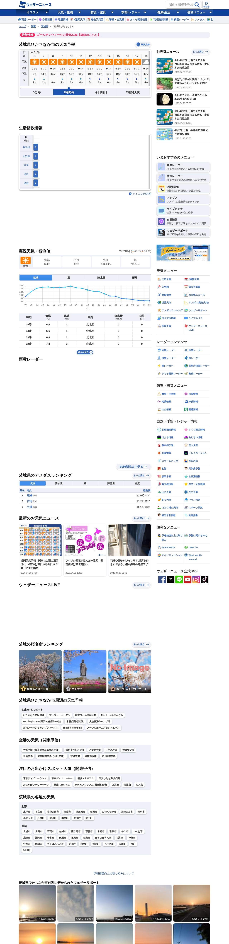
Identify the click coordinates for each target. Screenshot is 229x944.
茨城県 (44, 26)
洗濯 (26, 183)
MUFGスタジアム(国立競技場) (91, 784)
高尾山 (127, 784)
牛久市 (124, 831)
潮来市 (38, 837)
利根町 (26, 850)
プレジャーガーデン (59, 715)
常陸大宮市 (127, 811)
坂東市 (74, 837)
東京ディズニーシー (62, 778)
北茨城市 (80, 811)
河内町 (95, 844)
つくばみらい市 (55, 844)
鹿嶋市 (26, 837)
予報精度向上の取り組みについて (114, 873)
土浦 (29, 507)
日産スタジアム (62, 784)
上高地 (115, 784)
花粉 (26, 174)
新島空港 (28, 756)
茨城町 (41, 818)
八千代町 (109, 844)
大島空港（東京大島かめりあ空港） (41, 750)
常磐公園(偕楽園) (75, 721)
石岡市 (50, 831)
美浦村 (72, 844)
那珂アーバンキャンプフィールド (40, 727)
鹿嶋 (29, 495)
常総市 (101, 831)
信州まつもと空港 (74, 750)
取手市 (112, 831)
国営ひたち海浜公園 (85, 715)
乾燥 (26, 165)
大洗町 (53, 818)
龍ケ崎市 (76, 831)
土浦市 (26, 831)
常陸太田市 (53, 811)
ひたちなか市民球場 (33, 715)
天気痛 (26, 156)
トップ (22, 26)
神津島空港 (128, 750)
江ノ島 (139, 784)
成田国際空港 (108, 756)
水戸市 (26, 811)
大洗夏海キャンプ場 (99, 721)
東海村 (77, 818)
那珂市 (141, 811)
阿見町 (84, 844)
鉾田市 (38, 844)
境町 (133, 844)
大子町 (89, 818)
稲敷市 (86, 837)
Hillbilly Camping (72, 727)
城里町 (65, 818)
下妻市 (89, 831)
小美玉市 (28, 818)
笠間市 (93, 811)
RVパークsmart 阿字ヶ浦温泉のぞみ (42, 721)
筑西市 (62, 837)
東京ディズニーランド (35, 778)
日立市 (38, 811)
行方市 (26, 844)
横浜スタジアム (85, 778)
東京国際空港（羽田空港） (51, 756)
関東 (33, 26)
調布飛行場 (90, 756)
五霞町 (122, 844)
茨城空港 (75, 756)
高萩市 (67, 811)
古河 (29, 501)
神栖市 (131, 837)
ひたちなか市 (109, 811)
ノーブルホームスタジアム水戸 (103, 727)
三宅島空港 (111, 750)
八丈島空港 (95, 750)
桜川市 (119, 837)
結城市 (62, 831)
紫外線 (26, 147)
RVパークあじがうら (112, 715)
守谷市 (50, 837)
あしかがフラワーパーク (36, 784)
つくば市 (138, 831)
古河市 (38, 831)
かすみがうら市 (103, 837)
